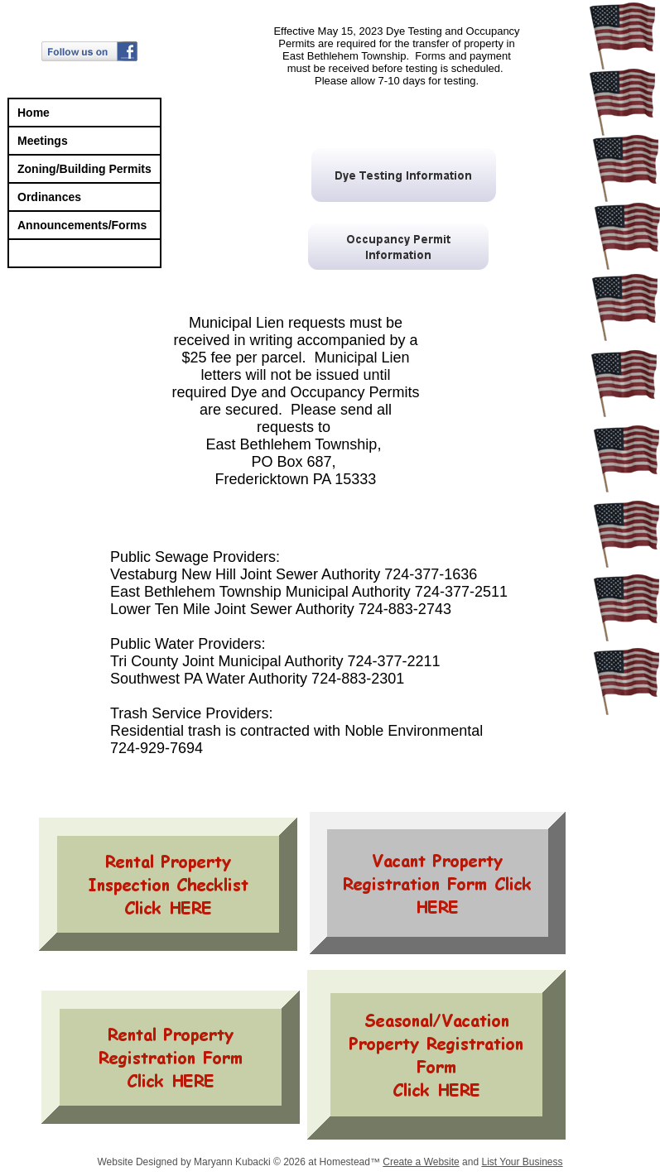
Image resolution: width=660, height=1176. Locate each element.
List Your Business (521, 1162)
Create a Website (421, 1162)
